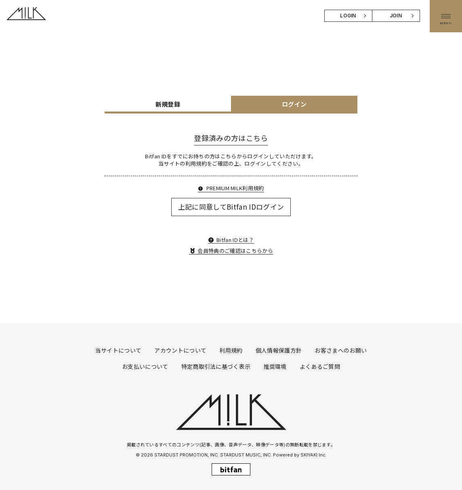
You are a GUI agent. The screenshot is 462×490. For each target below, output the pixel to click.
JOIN (396, 16)
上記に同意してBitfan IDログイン (231, 207)
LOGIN (348, 16)
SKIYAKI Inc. (313, 455)
